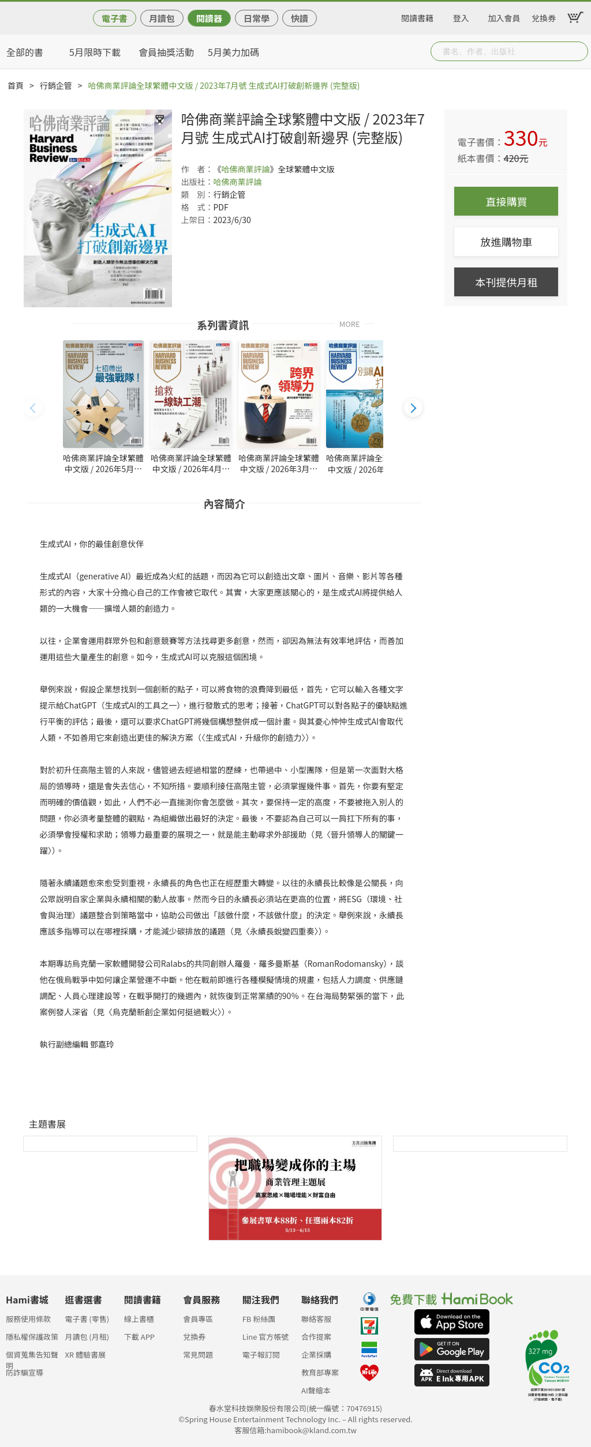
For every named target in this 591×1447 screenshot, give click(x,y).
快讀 (299, 18)
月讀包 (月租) (87, 1336)
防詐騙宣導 (24, 1372)
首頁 (16, 85)
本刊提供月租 (506, 281)
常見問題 (198, 1354)
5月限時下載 (95, 52)
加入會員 (504, 16)
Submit (578, 51)
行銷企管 (56, 85)
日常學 (257, 18)
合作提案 (316, 1336)
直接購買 (506, 201)
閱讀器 (209, 18)
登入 (461, 16)
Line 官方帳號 (265, 1336)
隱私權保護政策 (32, 1336)
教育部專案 (320, 1372)
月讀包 (162, 18)
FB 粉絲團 (259, 1318)
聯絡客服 (316, 1318)
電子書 (115, 18)
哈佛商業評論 (245, 169)
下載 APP (139, 1336)
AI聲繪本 (316, 1390)
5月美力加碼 (233, 52)
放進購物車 (506, 241)
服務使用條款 (28, 1318)
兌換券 (544, 16)
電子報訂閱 (261, 1354)
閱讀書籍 (417, 16)
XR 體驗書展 (85, 1354)
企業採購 (316, 1354)
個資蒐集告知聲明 (32, 1358)
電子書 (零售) (87, 1318)
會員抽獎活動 (166, 52)
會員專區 (198, 1318)
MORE (349, 323)
